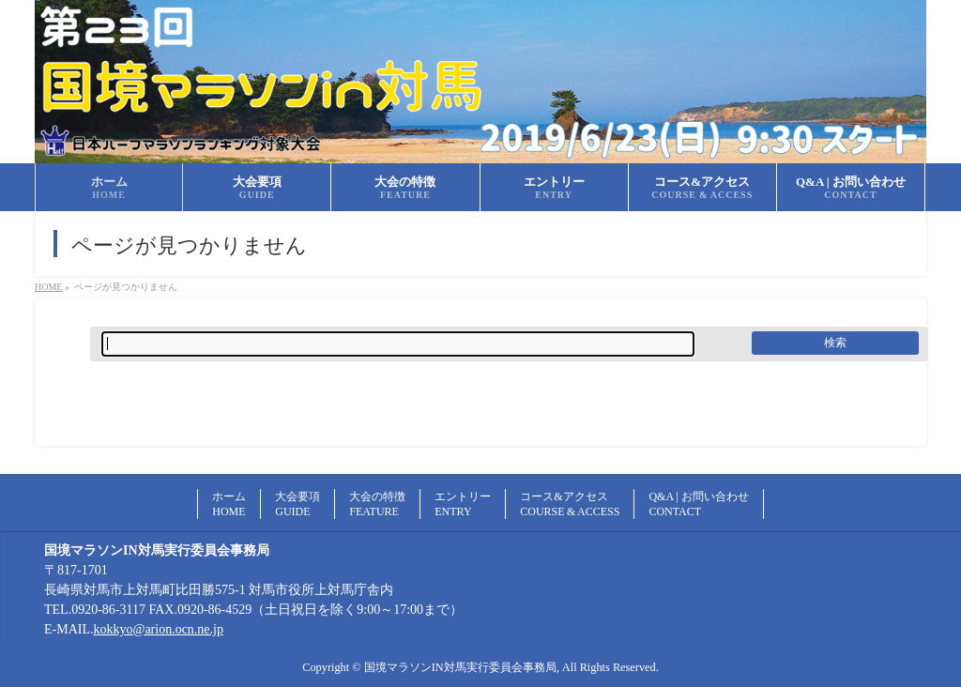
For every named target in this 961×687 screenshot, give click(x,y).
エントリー (463, 504)
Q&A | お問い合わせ (698, 504)
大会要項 (297, 504)
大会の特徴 (377, 504)
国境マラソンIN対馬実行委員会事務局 (460, 667)
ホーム (229, 504)
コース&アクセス (569, 504)
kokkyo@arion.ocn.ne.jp (158, 629)
